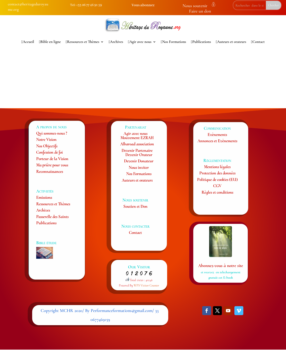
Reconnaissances (49, 171)
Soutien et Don (135, 206)
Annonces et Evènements (217, 140)
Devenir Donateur (139, 160)
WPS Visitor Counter (146, 285)
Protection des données (217, 173)
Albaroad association (137, 143)
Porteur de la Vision (52, 158)
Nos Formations (173, 41)
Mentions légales (217, 166)
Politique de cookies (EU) (217, 179)
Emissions (44, 197)
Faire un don (200, 11)
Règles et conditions (217, 192)
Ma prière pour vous (52, 165)
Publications (201, 41)
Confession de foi (49, 152)
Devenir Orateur (138, 154)
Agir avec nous (139, 41)
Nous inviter (139, 167)
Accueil (27, 41)
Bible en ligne (50, 41)
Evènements (217, 134)
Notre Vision (46, 139)
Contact (258, 41)
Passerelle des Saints (52, 216)
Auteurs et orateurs (231, 41)
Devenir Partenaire (137, 150)
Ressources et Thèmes (82, 41)
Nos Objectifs (46, 145)
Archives (116, 41)
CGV (217, 185)
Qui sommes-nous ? (51, 133)
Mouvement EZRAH (137, 137)
